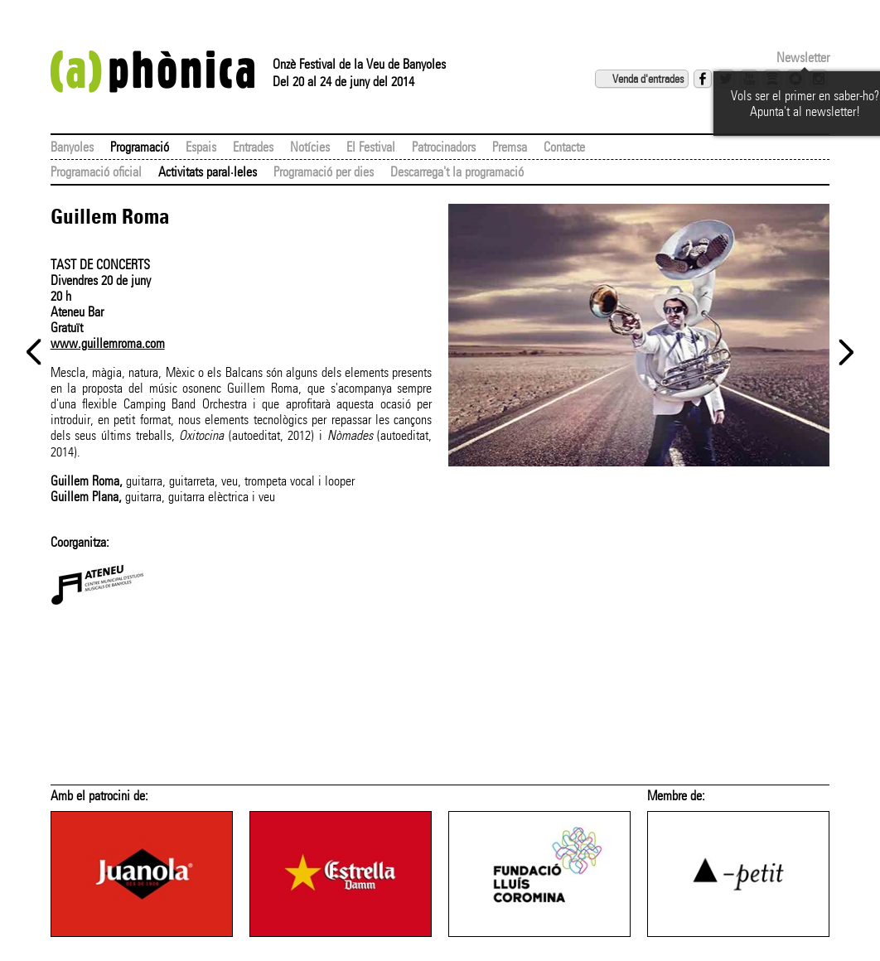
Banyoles (72, 147)
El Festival (370, 147)
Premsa (509, 147)
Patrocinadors (444, 147)
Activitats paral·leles (207, 172)
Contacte (564, 147)
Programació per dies (323, 172)
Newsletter (802, 57)
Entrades (253, 147)
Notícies (310, 147)
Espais (201, 147)
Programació (139, 147)
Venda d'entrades (648, 78)
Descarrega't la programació (457, 172)
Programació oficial (96, 172)
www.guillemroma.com (108, 343)
